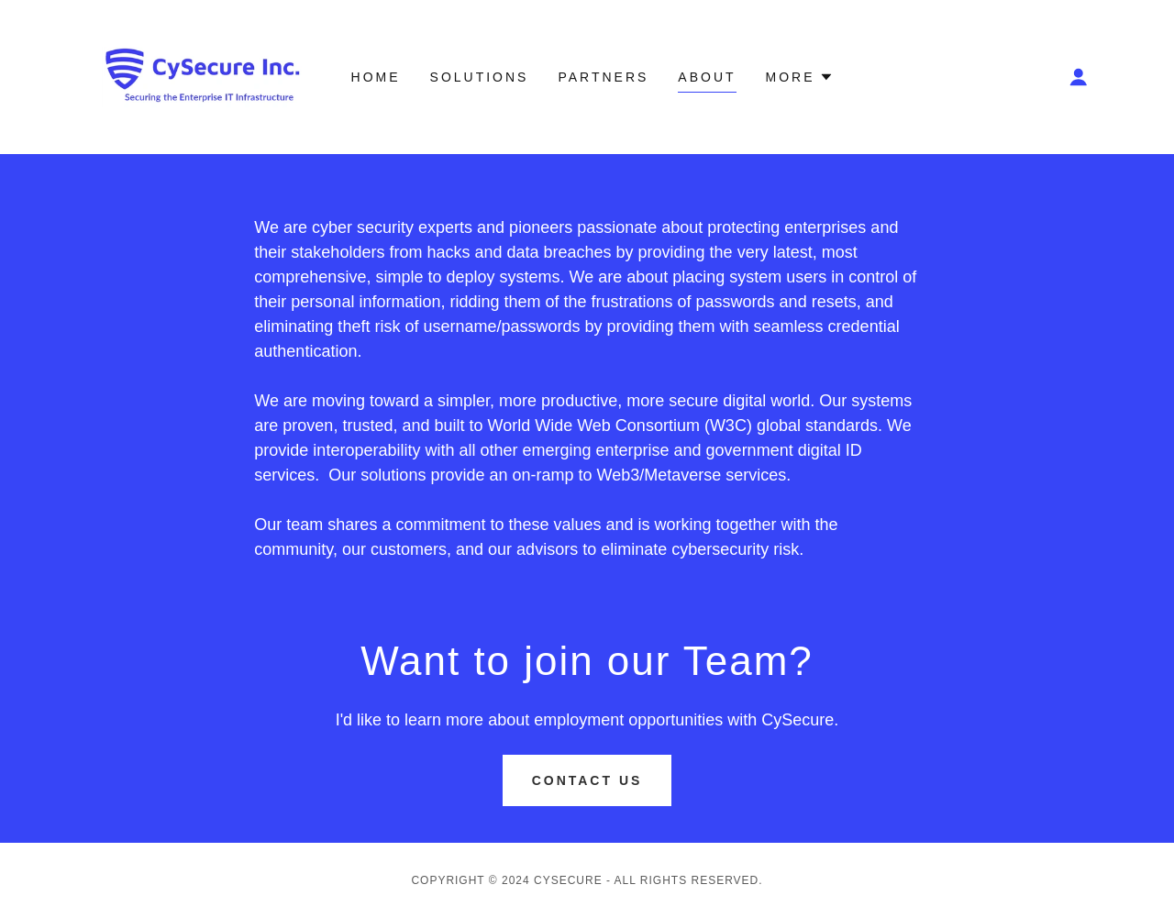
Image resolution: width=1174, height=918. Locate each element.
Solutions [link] (479, 77)
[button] (1078, 77)
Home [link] (376, 77)
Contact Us (587, 780)
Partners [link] (603, 77)
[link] (204, 75)
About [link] (707, 77)
